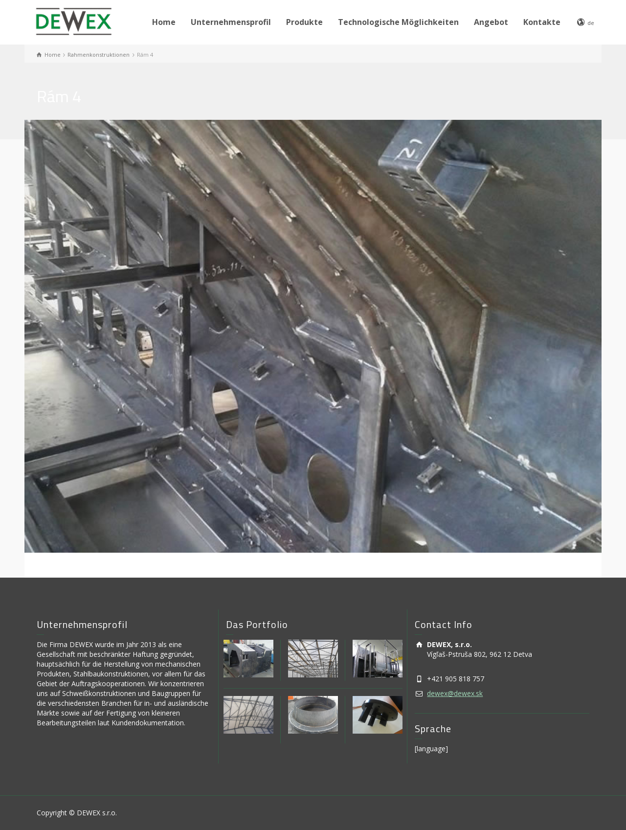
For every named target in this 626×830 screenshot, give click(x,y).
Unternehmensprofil (231, 22)
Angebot (491, 22)
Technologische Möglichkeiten (398, 22)
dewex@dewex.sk (455, 693)
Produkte (304, 22)
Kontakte (541, 22)
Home (164, 22)
